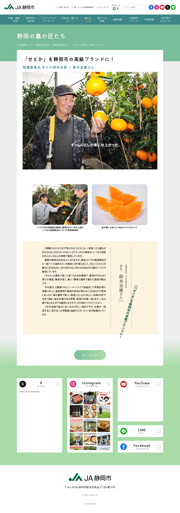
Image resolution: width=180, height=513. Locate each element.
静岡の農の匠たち (60, 45)
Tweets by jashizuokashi (29, 392)
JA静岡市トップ (25, 45)
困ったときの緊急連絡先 (84, 7)
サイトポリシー (91, 495)
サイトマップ (104, 7)
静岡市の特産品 (42, 45)
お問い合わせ (64, 7)
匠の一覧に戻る (90, 355)
